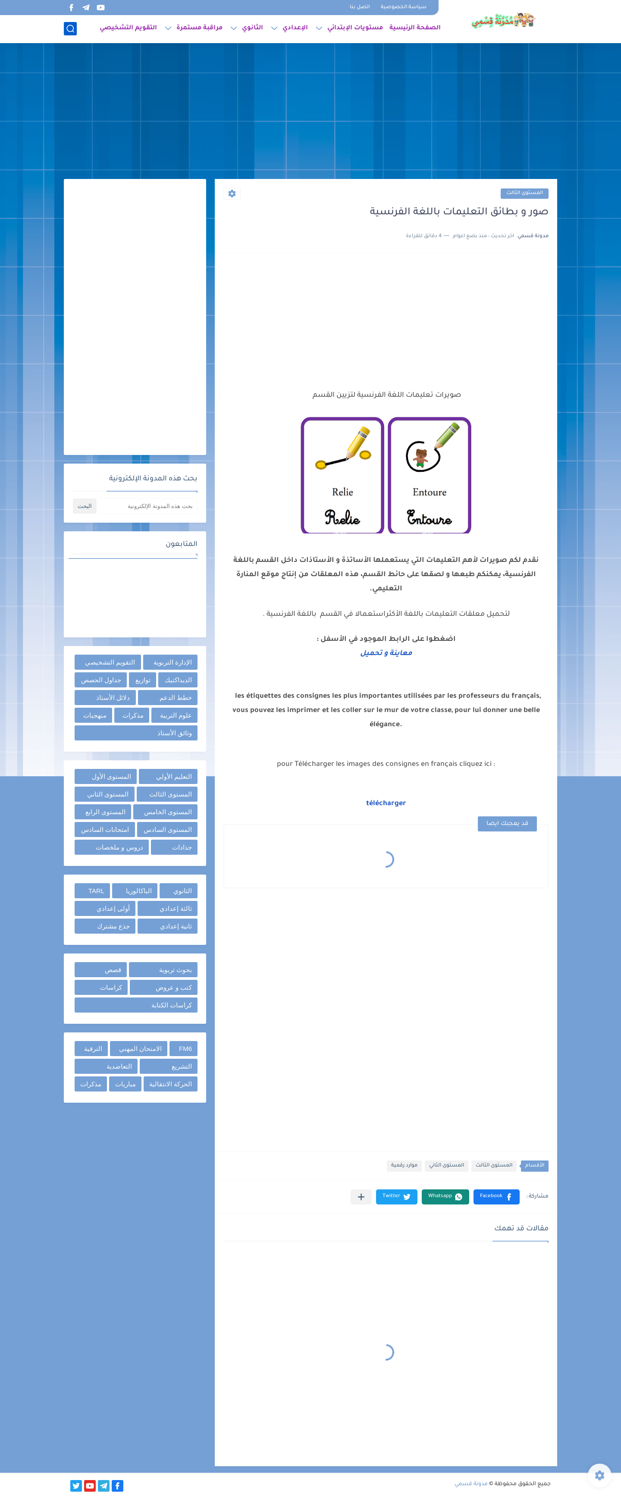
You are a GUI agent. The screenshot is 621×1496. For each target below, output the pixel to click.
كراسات (111, 987)
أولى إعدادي (113, 908)
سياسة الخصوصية (404, 7)
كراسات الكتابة (171, 1005)
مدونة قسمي (471, 1484)
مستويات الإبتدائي (355, 28)
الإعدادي (295, 28)
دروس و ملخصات (119, 847)
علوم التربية (176, 715)
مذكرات (133, 715)
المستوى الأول (111, 776)
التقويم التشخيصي (128, 28)
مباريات (125, 1084)
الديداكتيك (178, 680)
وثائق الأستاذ (174, 733)
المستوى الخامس (168, 811)
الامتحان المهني (140, 1048)
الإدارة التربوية (173, 662)
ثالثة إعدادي (176, 908)
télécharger (386, 804)
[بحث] (70, 28)
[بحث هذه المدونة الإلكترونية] (148, 506)
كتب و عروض (174, 987)
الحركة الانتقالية (170, 1084)
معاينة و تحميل (386, 654)
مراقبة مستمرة (199, 28)
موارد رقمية (404, 1166)
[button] (497, 1196)
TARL (96, 890)
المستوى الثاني (446, 1166)
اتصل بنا (360, 7)
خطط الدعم (176, 697)
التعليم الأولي (174, 776)
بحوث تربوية (175, 969)
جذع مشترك (113, 926)
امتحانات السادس (105, 829)
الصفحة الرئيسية (415, 28)
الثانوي (252, 28)
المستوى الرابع (105, 811)
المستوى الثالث (524, 193)
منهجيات (95, 715)
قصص (113, 969)
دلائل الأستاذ (113, 697)
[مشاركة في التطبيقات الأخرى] (361, 1196)
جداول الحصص (101, 680)
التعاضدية (119, 1066)
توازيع (143, 680)
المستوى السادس (168, 829)
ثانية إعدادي (176, 926)
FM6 (185, 1048)
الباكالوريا (139, 890)
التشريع (182, 1066)
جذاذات (182, 847)
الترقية (93, 1048)
